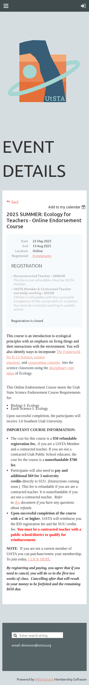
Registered (20, 255)
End (25, 246)
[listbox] (67, 207)
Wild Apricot (44, 679)
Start (24, 241)
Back (15, 202)
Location (21, 251)
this (17, 502)
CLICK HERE (39, 559)
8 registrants (42, 255)
